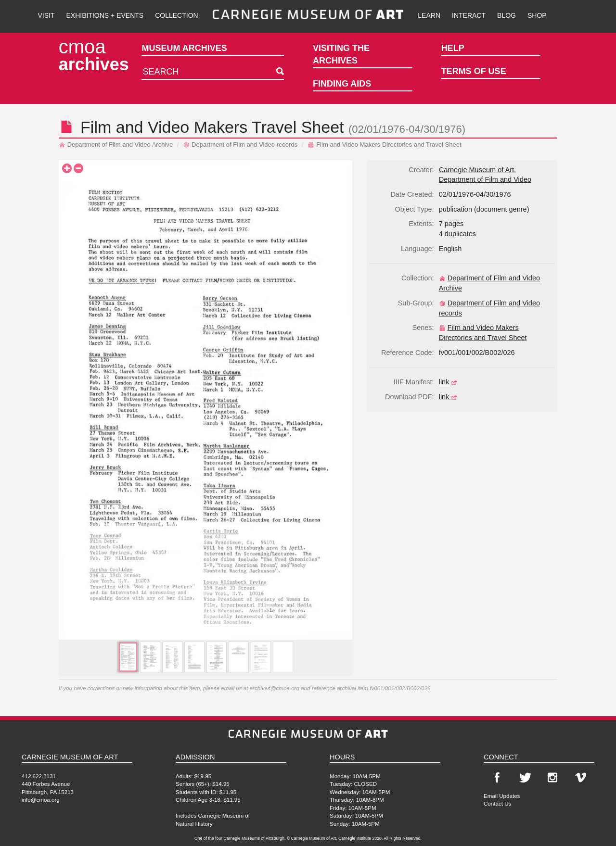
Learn (429, 15)
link (449, 382)
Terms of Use (473, 71)
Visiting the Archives (341, 54)
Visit (46, 15)
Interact (469, 15)
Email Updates (502, 796)
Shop (537, 15)
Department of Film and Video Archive (116, 144)
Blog (506, 15)
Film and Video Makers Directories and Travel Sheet (384, 144)
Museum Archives (184, 48)
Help (452, 48)
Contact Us (497, 803)
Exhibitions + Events (105, 15)
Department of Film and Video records (240, 144)
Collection (176, 15)
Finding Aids (342, 83)
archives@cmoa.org (274, 688)
